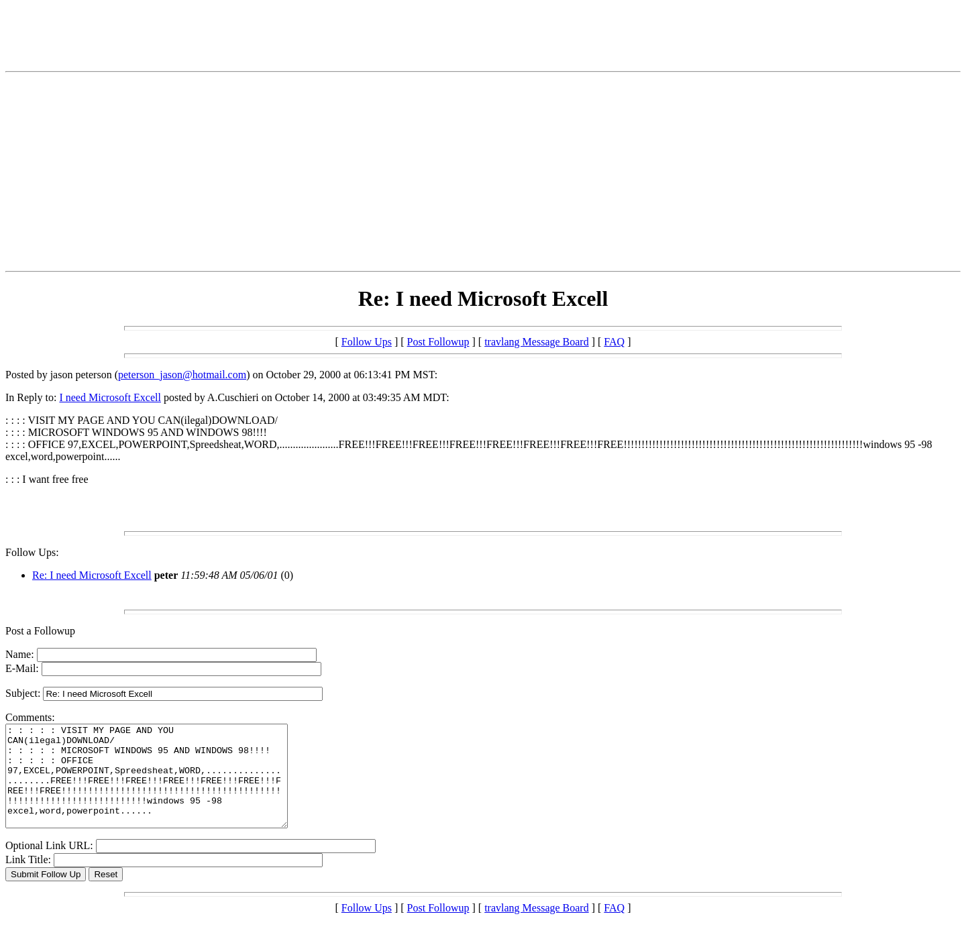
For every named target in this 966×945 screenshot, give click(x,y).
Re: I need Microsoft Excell (92, 575)
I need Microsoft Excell (110, 397)
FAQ (614, 341)
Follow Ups (366, 341)
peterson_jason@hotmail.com (182, 374)
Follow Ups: (32, 552)
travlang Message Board (536, 341)
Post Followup (438, 341)
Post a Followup (40, 630)
